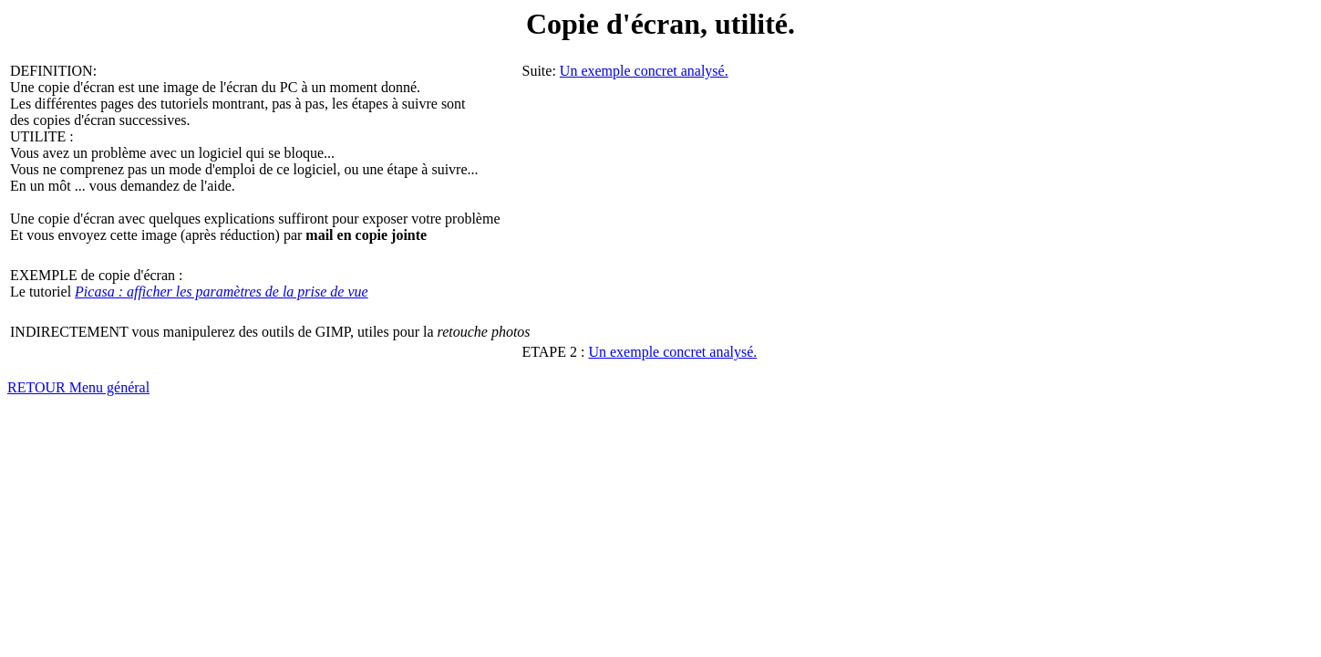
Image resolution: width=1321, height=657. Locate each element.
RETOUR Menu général (78, 387)
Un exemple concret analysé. (644, 70)
